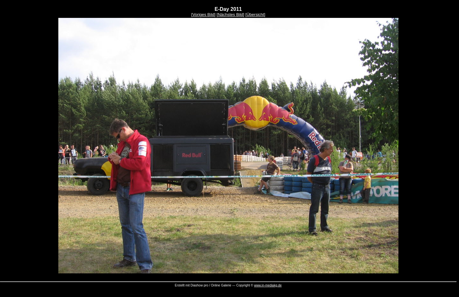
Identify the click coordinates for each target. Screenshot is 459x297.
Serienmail (181, 292)
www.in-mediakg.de (268, 285)
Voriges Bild (204, 14)
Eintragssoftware (291, 292)
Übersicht (255, 14)
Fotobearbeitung (350, 292)
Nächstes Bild (230, 14)
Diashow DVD (130, 292)
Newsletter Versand (232, 292)
